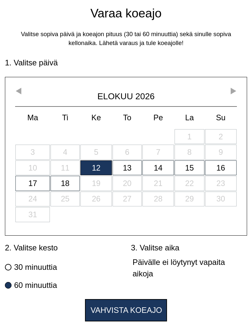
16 (221, 167)
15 (189, 167)
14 (158, 167)
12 (96, 167)
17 (32, 183)
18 (65, 183)
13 (127, 167)
